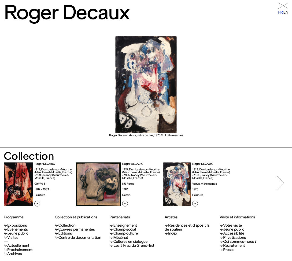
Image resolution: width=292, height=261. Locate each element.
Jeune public (17, 233)
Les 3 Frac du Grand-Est (133, 245)
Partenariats (120, 217)
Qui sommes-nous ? (239, 241)
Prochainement (20, 249)
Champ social (124, 229)
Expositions (17, 225)
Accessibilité (233, 233)
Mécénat (120, 237)
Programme (13, 217)
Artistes (171, 217)
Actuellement (18, 245)
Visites (12, 237)
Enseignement (125, 225)
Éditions (65, 233)
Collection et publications (76, 217)
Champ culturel (126, 233)
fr (280, 12)
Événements (17, 229)
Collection (66, 225)
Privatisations (234, 237)
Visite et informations (237, 217)
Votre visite (232, 225)
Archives (14, 253)
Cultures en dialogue (130, 241)
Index (172, 233)
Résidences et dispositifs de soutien (187, 227)
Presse (228, 249)
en (285, 12)
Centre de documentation (79, 237)
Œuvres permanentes (76, 229)
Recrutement (234, 245)
